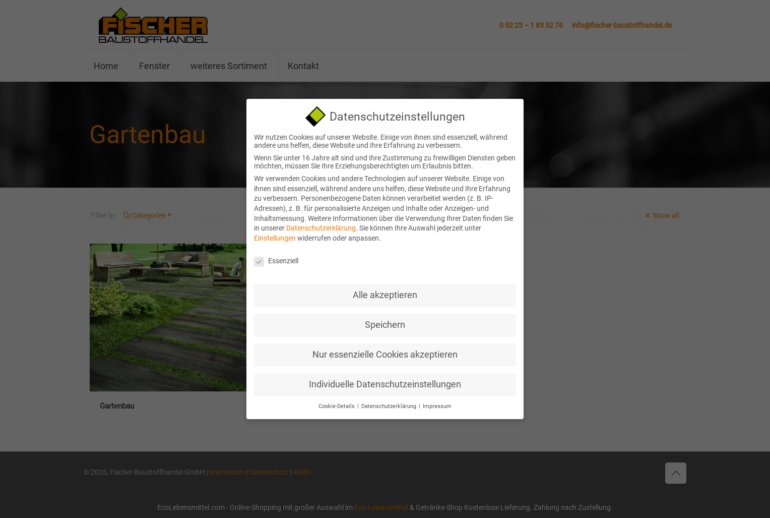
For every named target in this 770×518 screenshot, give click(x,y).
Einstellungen (275, 233)
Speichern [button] (385, 321)
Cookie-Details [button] (337, 402)
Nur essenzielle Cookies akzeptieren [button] (385, 351)
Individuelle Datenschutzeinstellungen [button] (385, 380)
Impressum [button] (437, 402)
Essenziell (276, 256)
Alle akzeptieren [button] (385, 291)
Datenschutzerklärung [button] (389, 402)
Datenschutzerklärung (321, 224)
